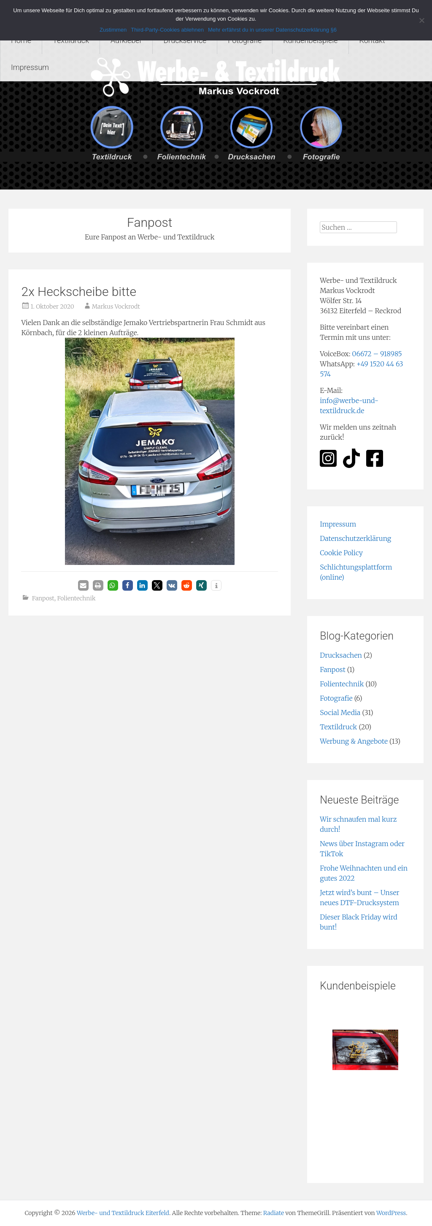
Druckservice (184, 40)
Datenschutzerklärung (355, 538)
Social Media (340, 712)
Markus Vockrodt (116, 306)
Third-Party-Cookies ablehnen (167, 30)
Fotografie (245, 40)
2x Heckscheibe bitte (78, 291)
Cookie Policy (341, 552)
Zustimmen (113, 30)
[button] (83, 585)
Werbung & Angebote (354, 741)
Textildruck (71, 40)
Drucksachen (341, 655)
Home (21, 40)
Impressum (30, 67)
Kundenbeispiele (310, 40)
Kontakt (372, 40)
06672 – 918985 (377, 354)
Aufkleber (126, 40)
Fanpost (43, 598)
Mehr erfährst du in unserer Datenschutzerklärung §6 (272, 30)
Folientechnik (76, 598)
